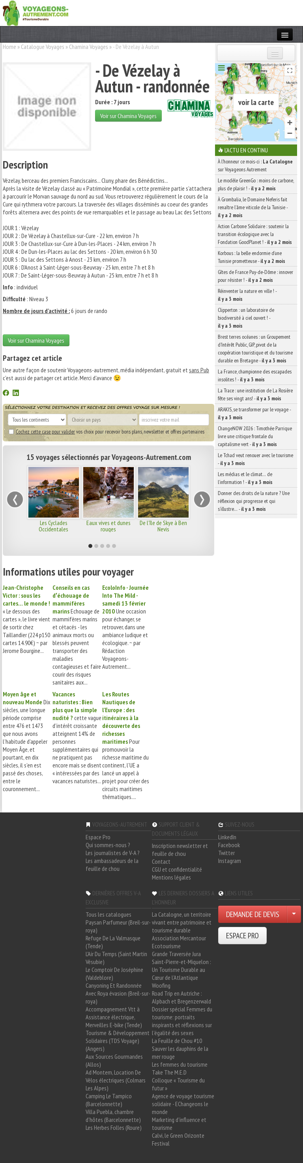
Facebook (229, 845)
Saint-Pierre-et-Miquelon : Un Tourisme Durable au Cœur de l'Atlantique (181, 969)
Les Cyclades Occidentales (53, 526)
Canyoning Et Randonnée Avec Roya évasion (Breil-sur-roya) (118, 993)
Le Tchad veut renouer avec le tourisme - (255, 459)
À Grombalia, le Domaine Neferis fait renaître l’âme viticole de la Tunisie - (253, 207)
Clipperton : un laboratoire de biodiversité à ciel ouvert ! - (246, 317)
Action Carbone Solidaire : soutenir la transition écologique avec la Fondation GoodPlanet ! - (255, 234)
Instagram (229, 861)
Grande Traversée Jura (176, 954)
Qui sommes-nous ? (108, 845)
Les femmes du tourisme (180, 1064)
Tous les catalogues (108, 914)
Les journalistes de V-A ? (113, 853)
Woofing (161, 985)
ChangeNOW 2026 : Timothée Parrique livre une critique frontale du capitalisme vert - (255, 436)
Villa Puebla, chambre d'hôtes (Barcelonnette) (113, 1116)
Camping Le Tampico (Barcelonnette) (109, 1100)
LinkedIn (227, 837)
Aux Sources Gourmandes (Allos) (114, 1060)
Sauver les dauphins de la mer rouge (180, 1052)
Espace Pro (98, 837)
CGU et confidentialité (177, 869)
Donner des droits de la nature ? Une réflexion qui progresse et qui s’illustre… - (254, 501)
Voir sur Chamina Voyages (128, 116)
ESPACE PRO (242, 935)
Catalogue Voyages (42, 47)
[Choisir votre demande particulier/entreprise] (294, 914)
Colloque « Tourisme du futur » (178, 1084)
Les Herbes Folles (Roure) (114, 1127)
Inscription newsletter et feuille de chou (180, 849)
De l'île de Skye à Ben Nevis (163, 526)
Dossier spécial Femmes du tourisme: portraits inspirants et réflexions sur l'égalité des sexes (182, 1021)
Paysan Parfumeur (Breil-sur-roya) (118, 926)
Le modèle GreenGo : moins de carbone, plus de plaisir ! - (256, 184)
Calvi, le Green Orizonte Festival (178, 1139)
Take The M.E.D (169, 1072)
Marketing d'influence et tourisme (179, 1123)
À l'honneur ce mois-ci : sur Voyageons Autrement (255, 165)
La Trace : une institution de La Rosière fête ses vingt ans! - (255, 394)
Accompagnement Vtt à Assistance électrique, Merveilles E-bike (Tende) (114, 1017)
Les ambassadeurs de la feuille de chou (112, 864)
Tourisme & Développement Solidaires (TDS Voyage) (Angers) (118, 1040)
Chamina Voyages (88, 47)
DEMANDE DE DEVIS (252, 914)
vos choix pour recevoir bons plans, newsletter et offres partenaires (106, 431)
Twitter (226, 853)
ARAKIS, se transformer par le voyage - (254, 413)
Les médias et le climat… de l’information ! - (245, 478)
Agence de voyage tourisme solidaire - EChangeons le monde (183, 1104)
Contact (161, 861)
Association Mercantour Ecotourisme (179, 942)
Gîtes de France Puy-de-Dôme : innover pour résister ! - (255, 275)
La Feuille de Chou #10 (177, 1041)
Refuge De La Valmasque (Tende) (113, 942)
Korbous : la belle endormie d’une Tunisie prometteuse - (251, 256)
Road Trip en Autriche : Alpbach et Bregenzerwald (181, 997)
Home (9, 47)
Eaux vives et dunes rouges (108, 526)
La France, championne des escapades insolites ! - (255, 375)
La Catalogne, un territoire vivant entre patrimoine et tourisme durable (181, 922)
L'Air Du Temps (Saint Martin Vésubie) (116, 958)
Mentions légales (171, 877)
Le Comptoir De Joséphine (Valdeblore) (114, 973)
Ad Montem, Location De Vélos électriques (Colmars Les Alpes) (116, 1080)
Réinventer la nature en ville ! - (247, 294)
